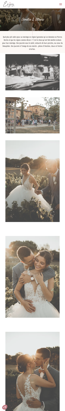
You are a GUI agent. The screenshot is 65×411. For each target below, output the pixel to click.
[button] (60, 4)
